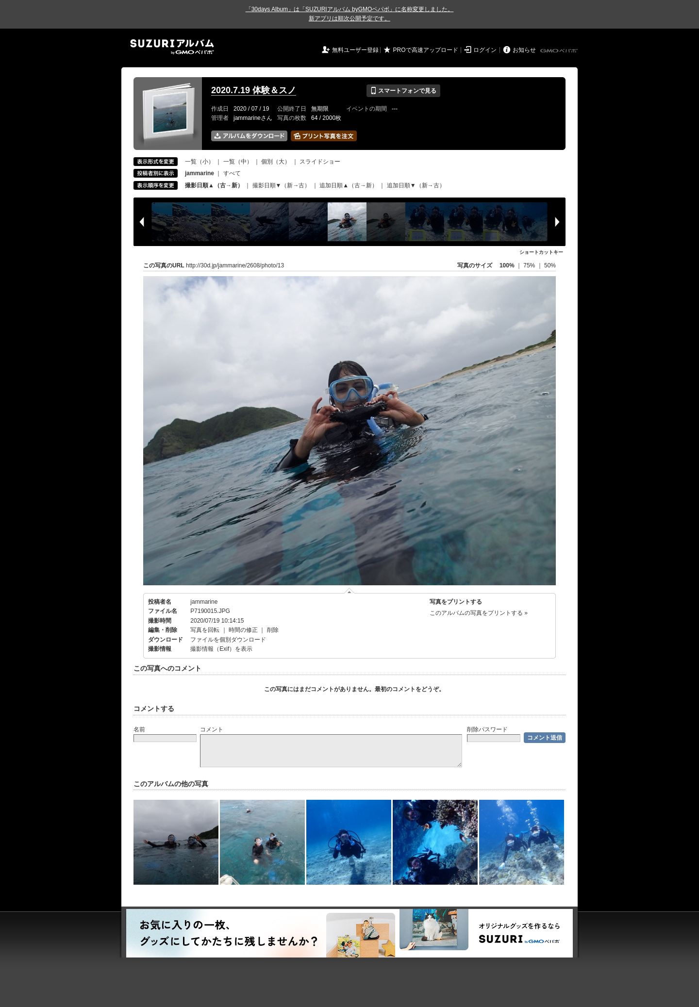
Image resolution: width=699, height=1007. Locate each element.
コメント (211, 729)
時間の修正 (243, 630)
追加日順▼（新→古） (416, 185)
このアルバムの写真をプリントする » (479, 613)
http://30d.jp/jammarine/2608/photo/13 (235, 265)
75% (529, 265)
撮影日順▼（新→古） (281, 185)
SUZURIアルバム (172, 46)
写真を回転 (204, 630)
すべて (232, 173)
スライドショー (320, 161)
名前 (139, 729)
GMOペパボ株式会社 (559, 51)
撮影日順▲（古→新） (214, 185)
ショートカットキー (541, 252)
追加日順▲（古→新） (348, 185)
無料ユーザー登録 (355, 50)
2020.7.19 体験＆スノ (253, 90)
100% (507, 265)
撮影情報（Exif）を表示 (221, 648)
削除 (273, 630)
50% (550, 265)
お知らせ (524, 50)
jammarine (203, 601)
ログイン (485, 50)
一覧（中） (237, 161)
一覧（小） (199, 161)
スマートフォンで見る (403, 90)
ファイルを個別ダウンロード (228, 639)
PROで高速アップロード (425, 50)
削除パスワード (487, 729)
